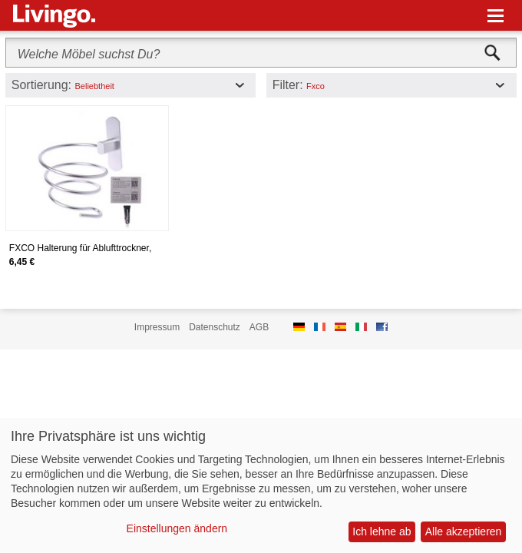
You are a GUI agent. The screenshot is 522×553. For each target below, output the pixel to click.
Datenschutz (214, 327)
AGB (259, 327)
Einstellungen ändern (177, 528)
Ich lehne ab (381, 531)
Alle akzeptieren (463, 531)
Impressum (157, 327)
